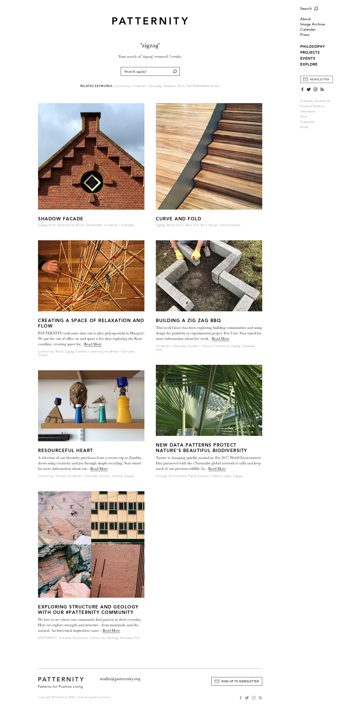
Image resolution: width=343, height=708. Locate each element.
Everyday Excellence (315, 101)
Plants (192, 476)
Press (305, 35)
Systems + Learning (89, 351)
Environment (177, 476)
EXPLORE (309, 64)
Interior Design (230, 225)
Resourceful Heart (65, 450)
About (305, 19)
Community (122, 86)
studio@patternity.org (120, 678)
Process (61, 476)
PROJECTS (310, 52)
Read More (93, 344)
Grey (159, 350)
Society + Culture (200, 346)
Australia (126, 638)
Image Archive (312, 24)
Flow (303, 117)
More (305, 127)
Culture (105, 476)
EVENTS (307, 58)
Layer (227, 476)
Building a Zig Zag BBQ (188, 320)
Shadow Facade (61, 219)
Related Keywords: (97, 86)
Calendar (308, 30)
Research (170, 86)
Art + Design (209, 225)
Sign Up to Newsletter (240, 681)
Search (306, 9)
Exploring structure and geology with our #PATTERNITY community (88, 609)
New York (192, 225)
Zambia (117, 476)
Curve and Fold (178, 219)
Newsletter (319, 79)
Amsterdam (94, 225)
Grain (180, 225)
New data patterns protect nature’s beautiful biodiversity (201, 447)
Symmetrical (66, 225)
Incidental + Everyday (147, 86)
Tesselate (248, 346)
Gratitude (307, 122)
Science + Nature (210, 476)
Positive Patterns (312, 106)
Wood (171, 225)
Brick (181, 86)
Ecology (161, 476)
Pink (137, 638)
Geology (113, 638)
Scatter (43, 355)
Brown (215, 86)
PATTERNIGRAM (197, 86)
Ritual (59, 351)
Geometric (308, 111)
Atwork (106, 697)
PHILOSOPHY (312, 46)
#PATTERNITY (47, 638)
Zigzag (42, 225)
